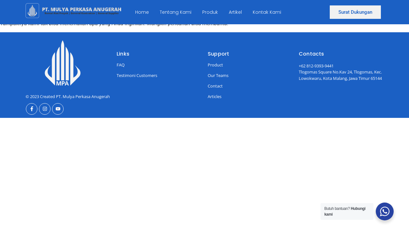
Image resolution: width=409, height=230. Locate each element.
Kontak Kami (267, 12)
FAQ (121, 65)
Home (142, 12)
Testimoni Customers (137, 75)
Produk (210, 12)
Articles (214, 96)
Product (215, 65)
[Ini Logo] (73, 11)
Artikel (235, 12)
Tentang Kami (175, 12)
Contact (215, 86)
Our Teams (218, 75)
